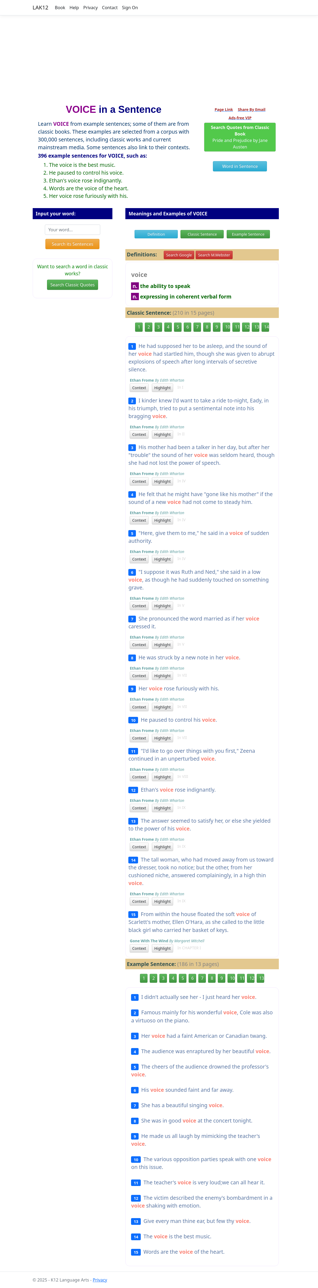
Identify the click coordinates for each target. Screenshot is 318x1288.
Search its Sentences (72, 244)
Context (139, 387)
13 (256, 327)
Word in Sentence (240, 166)
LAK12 (41, 7)
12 (247, 327)
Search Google (179, 254)
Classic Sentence (202, 234)
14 (266, 327)
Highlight (162, 387)
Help (74, 8)
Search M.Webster (214, 254)
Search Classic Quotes (73, 285)
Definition (156, 234)
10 (227, 327)
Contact (110, 8)
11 (237, 327)
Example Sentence (248, 234)
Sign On (130, 8)
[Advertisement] (159, 57)
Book (60, 8)
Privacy (90, 8)
